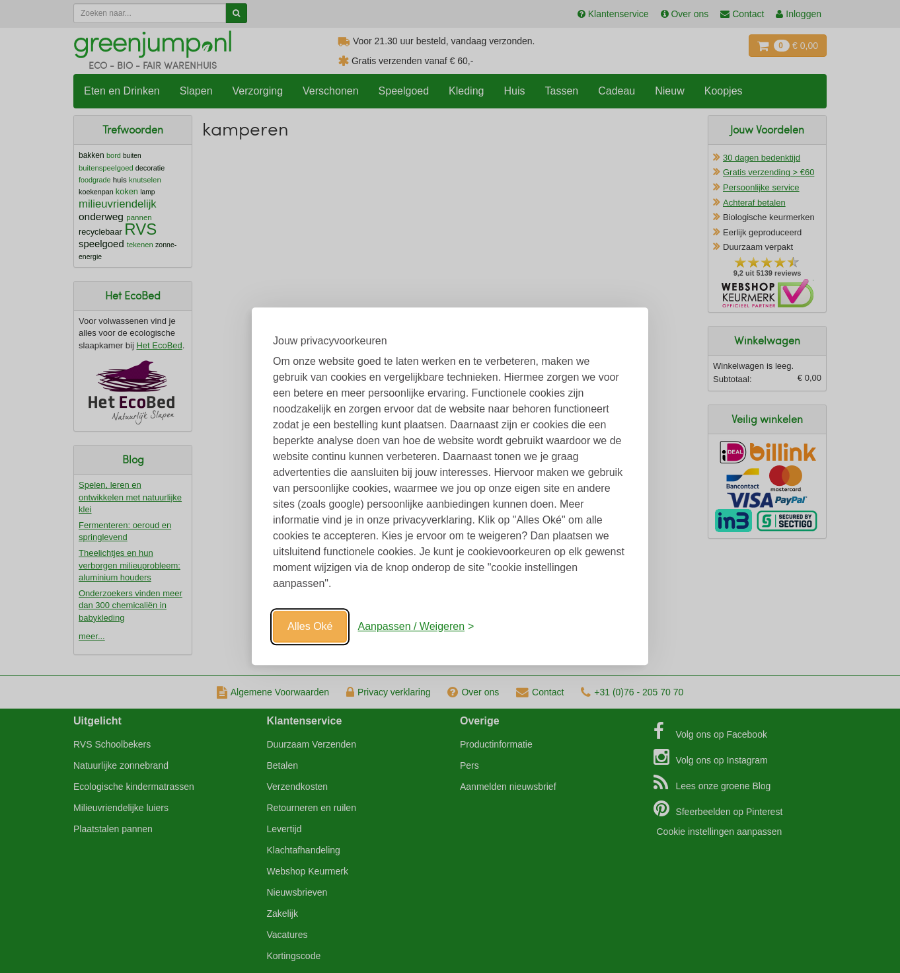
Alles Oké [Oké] (309, 626)
